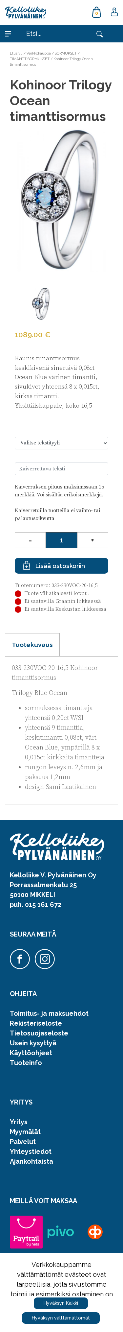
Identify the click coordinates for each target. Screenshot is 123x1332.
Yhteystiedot (30, 1151)
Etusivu (16, 53)
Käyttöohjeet (31, 1053)
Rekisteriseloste (36, 1023)
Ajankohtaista (31, 1161)
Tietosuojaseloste (39, 1033)
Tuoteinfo (26, 1063)
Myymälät (25, 1132)
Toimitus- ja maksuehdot (49, 1013)
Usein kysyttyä (33, 1043)
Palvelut (23, 1142)
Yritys (19, 1122)
